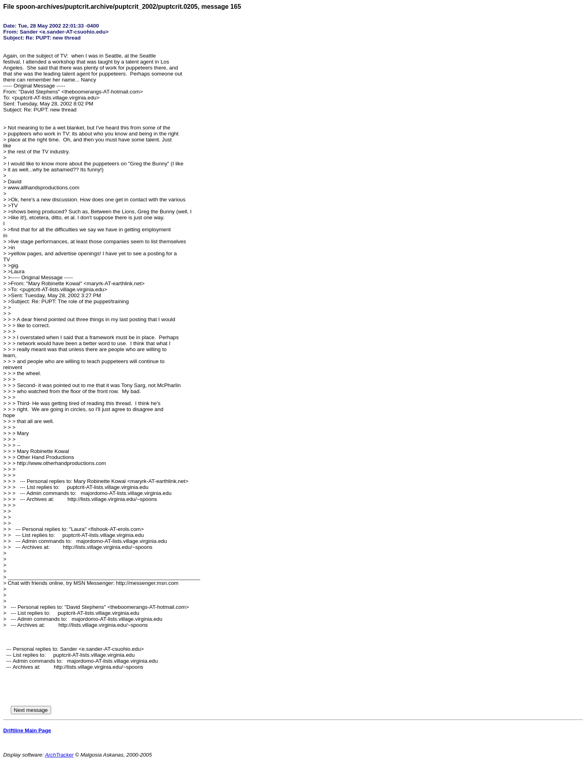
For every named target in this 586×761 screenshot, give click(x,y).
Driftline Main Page (27, 730)
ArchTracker (59, 755)
